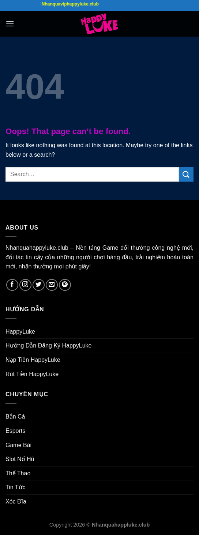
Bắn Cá (15, 416)
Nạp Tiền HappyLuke (32, 360)
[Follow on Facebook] (12, 285)
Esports (15, 431)
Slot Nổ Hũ (19, 459)
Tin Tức (15, 487)
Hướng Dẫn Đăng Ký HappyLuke (48, 345)
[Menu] (9, 24)
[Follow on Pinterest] (65, 285)
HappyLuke (20, 331)
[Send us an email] (52, 285)
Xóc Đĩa (15, 501)
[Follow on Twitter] (39, 285)
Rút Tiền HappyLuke (32, 374)
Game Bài (18, 445)
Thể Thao (17, 473)
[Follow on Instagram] (25, 285)
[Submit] (186, 174)
